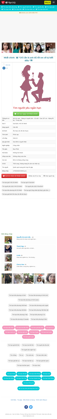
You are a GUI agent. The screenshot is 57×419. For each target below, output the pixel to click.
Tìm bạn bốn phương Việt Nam (18, 305)
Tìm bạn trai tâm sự (28, 360)
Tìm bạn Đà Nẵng (8, 378)
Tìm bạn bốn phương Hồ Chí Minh (12, 190)
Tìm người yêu (38, 7)
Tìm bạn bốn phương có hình (17, 295)
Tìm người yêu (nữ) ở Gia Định (34, 186)
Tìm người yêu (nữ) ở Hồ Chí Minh (12, 186)
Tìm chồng (13, 355)
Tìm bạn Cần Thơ (21, 378)
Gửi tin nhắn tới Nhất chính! (14, 176)
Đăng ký (47, 2)
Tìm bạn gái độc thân (37, 327)
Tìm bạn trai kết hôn (28, 345)
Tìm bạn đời (17, 9)
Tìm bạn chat (36, 365)
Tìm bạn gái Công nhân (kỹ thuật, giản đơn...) (37, 190)
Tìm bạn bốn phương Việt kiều (17, 310)
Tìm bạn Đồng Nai (28, 383)
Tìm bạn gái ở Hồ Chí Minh (10, 182)
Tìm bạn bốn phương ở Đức (39, 319)
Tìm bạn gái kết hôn (14, 345)
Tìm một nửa (30, 355)
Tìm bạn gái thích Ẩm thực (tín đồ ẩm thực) (14, 194)
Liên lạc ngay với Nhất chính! (26, 114)
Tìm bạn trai (6, 9)
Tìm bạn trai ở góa (46, 332)
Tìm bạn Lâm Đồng (48, 378)
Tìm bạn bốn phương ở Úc (37, 314)
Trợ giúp (19, 400)
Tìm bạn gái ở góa (28, 337)
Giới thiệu (13, 400)
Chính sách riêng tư (41, 400)
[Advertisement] (28, 28)
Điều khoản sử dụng (28, 400)
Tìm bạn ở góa (34, 332)
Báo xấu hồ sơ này (35, 176)
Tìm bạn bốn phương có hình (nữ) (38, 295)
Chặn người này (49, 176)
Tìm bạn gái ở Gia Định (27, 182)
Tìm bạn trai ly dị (10, 332)
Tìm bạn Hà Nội (22, 373)
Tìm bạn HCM (11, 373)
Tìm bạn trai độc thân (22, 327)
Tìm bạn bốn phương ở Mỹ (19, 314)
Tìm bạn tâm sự (29, 9)
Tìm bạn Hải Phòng (34, 373)
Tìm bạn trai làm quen (23, 365)
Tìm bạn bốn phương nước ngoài (38, 305)
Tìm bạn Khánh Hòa (34, 378)
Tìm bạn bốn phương (9, 7)
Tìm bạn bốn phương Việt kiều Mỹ (38, 310)
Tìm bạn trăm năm (41, 355)
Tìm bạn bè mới (42, 9)
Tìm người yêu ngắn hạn (28, 349)
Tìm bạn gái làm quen (42, 360)
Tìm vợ (21, 355)
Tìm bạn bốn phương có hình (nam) (28, 300)
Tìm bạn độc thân (8, 327)
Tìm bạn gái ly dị (22, 332)
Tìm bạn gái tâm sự (14, 360)
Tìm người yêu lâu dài (42, 345)
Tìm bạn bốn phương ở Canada (19, 319)
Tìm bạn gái (49, 7)
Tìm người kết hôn (25, 7)
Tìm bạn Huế (46, 373)
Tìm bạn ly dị (50, 327)
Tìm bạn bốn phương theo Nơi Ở (28, 388)
